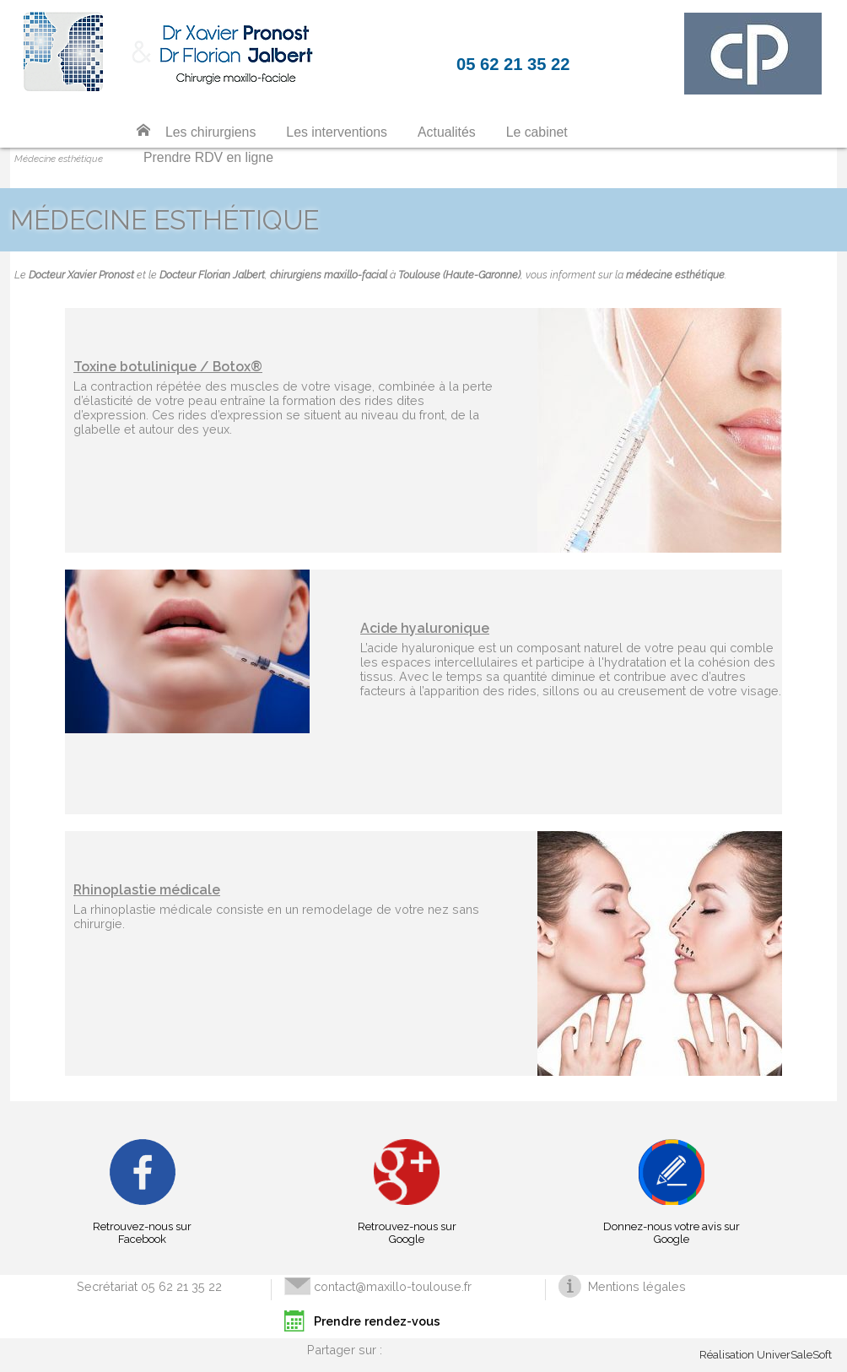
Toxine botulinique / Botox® (167, 367)
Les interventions (336, 132)
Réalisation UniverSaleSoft (765, 1354)
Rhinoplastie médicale (146, 890)
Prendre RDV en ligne (208, 157)
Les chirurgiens (210, 132)
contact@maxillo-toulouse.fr (393, 1286)
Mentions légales (637, 1286)
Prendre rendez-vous (377, 1321)
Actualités (447, 132)
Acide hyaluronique (424, 628)
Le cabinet (537, 132)
